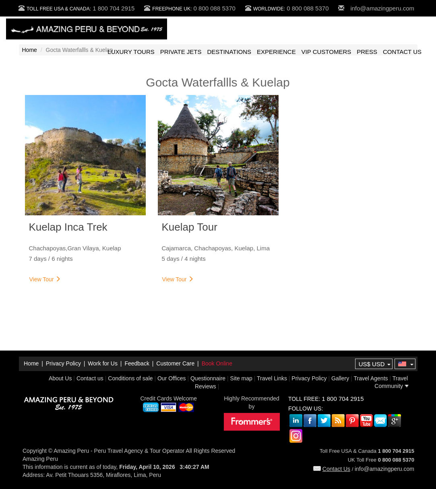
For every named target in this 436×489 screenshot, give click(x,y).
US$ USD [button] (375, 364)
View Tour (45, 279)
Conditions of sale (130, 378)
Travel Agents (370, 378)
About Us (60, 378)
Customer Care (175, 363)
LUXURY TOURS (130, 51)
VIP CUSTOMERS (326, 51)
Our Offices (171, 378)
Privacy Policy (63, 363)
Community (391, 386)
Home (29, 50)
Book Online (217, 363)
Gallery (340, 378)
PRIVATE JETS (181, 51)
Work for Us (103, 363)
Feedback (136, 363)
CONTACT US (402, 51)
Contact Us (331, 469)
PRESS (367, 51)
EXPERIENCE (276, 51)
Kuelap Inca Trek (68, 227)
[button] (405, 364)
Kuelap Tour (189, 227)
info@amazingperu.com (382, 8)
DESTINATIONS (229, 51)
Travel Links (272, 378)
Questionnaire (207, 378)
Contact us (89, 378)
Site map (241, 378)
